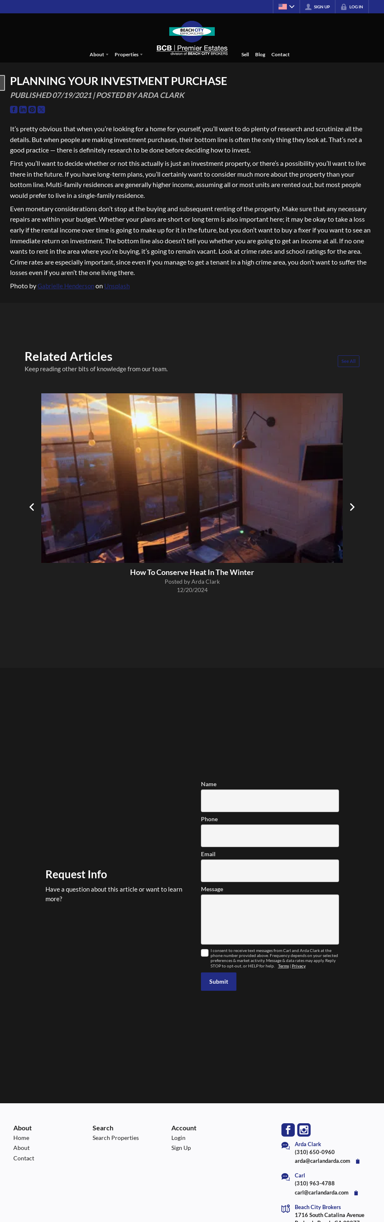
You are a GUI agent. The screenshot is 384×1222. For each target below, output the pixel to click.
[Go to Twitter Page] (41, 109)
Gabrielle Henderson (66, 286)
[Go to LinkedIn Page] (23, 109)
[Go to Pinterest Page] (32, 109)
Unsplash (117, 286)
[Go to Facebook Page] (14, 109)
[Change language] (286, 6)
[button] (218, 981)
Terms (283, 966)
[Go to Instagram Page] (304, 1130)
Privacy (299, 966)
